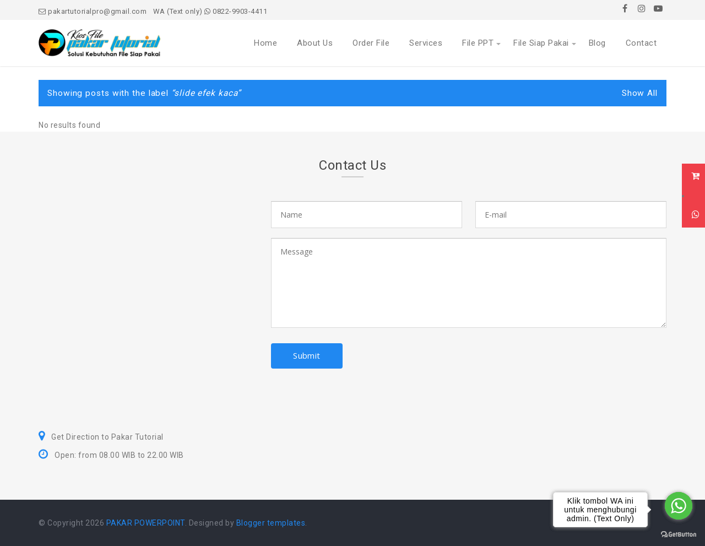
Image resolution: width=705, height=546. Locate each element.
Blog (597, 43)
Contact (641, 43)
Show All (640, 93)
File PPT (478, 43)
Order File (370, 43)
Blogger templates (271, 522)
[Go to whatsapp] (678, 506)
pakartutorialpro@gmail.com (93, 11)
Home (265, 43)
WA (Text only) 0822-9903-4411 (210, 11)
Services (425, 43)
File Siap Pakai (541, 43)
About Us (315, 43)
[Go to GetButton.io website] (678, 534)
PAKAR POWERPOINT (145, 522)
